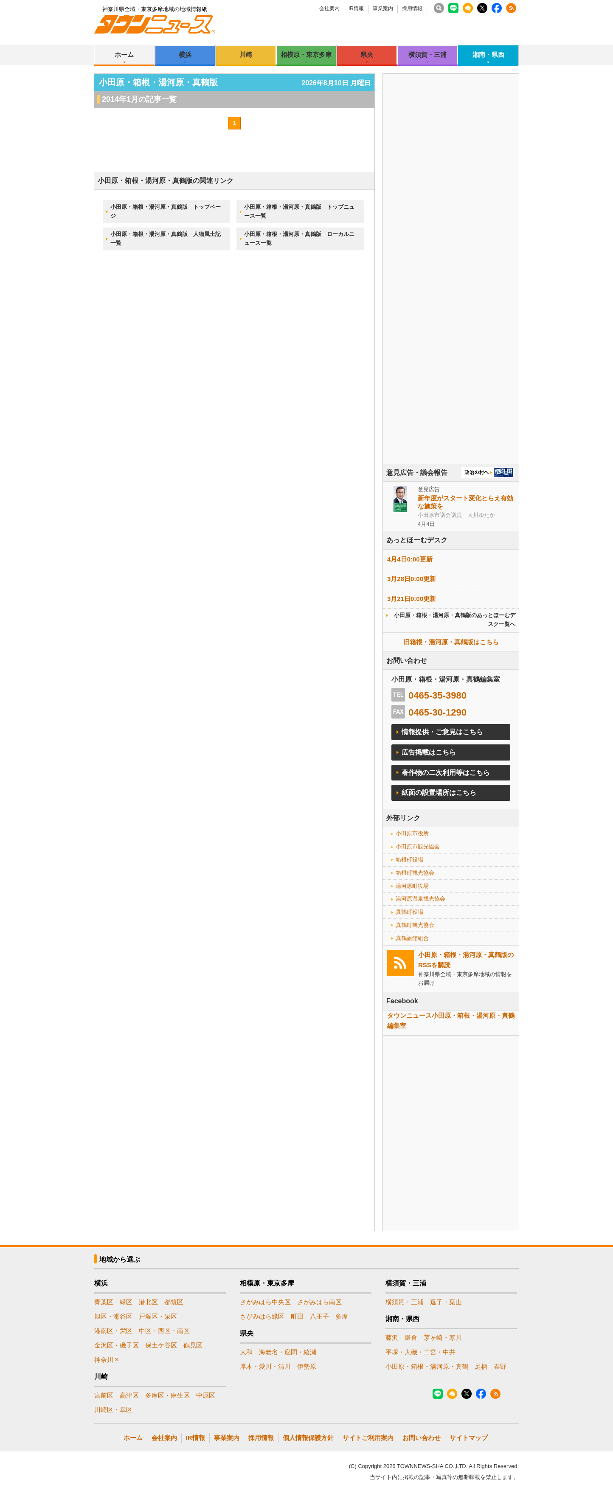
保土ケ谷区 (161, 1345)
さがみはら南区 (319, 1301)
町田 (297, 1316)
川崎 (245, 54)
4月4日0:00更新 (410, 559)
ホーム (124, 54)
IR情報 (356, 8)
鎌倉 (411, 1337)
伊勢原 (306, 1366)
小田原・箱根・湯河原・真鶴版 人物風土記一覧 (165, 238)
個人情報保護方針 (308, 1437)
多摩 (341, 1316)
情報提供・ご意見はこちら (442, 731)
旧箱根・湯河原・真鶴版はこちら (451, 642)
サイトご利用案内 (368, 1437)
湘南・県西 (488, 54)
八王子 (319, 1316)
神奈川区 (107, 1359)
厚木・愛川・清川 (265, 1366)
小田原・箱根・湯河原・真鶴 (426, 1366)
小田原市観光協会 (418, 846)
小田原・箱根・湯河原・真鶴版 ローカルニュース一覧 (299, 238)
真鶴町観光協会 (415, 925)
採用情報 (412, 8)
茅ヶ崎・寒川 (443, 1337)
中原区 (205, 1395)
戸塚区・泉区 (158, 1316)
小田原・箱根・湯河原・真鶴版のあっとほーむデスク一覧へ (454, 619)
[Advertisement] (451, 292)
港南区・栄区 (113, 1330)
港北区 (148, 1301)
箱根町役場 (409, 859)
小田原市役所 (412, 833)
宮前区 (103, 1395)
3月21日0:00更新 (411, 598)
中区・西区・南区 (164, 1330)
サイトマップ (469, 1437)
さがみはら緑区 (262, 1316)
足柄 (481, 1366)
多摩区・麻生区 (167, 1395)
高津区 (129, 1395)
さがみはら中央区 (265, 1301)
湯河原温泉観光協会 (420, 898)
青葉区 (103, 1301)
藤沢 (391, 1337)
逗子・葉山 (446, 1301)
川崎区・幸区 (113, 1409)
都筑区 (173, 1301)
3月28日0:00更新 (411, 578)
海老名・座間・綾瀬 (287, 1352)
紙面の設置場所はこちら (439, 792)
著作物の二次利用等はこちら (446, 772)
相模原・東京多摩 (306, 54)
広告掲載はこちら (429, 752)
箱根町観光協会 (415, 873)
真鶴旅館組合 (412, 938)
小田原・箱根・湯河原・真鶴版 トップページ (165, 211)
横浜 (185, 54)
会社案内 (329, 8)
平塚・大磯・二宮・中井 (420, 1352)
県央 (366, 54)
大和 (246, 1352)
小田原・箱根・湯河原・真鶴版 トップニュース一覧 (299, 211)
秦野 (500, 1366)
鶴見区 (192, 1345)
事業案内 (383, 8)
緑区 (126, 1301)
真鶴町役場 (409, 912)
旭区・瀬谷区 (113, 1316)
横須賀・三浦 (427, 54)
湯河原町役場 (412, 886)
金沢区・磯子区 (116, 1345)
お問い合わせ (421, 1437)
